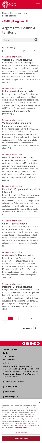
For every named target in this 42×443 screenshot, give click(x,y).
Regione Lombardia (9, 366)
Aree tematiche (9, 359)
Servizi (5, 353)
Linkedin (38, 343)
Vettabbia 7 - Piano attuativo (17, 59)
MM (32, 369)
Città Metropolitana (24, 366)
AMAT (23, 369)
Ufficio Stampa (8, 356)
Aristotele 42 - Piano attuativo (18, 255)
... (26, 318)
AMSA (16, 369)
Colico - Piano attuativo (14, 223)
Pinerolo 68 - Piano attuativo (17, 157)
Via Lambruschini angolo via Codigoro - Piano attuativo (16, 124)
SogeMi (15, 376)
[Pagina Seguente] (5, 322)
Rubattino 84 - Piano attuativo (18, 91)
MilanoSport (7, 376)
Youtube (31, 343)
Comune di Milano (10, 349)
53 (32, 318)
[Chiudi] (39, 402)
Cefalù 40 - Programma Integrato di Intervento (21, 190)
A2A (28, 369)
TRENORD (27, 371)
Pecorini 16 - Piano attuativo (17, 286)
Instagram (34, 343)
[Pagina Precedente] (5, 318)
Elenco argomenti (18, 13)
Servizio (27, 51)
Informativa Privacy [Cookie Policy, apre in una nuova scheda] (20, 428)
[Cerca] (36, 40)
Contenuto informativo (12, 51)
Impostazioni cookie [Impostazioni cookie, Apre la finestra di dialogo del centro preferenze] (21, 432)
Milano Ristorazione (30, 374)
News (36, 51)
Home (4, 13)
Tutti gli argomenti (16, 21)
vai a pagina (27, 328)
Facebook (23, 343)
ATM (11, 369)
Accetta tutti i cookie (21, 439)
